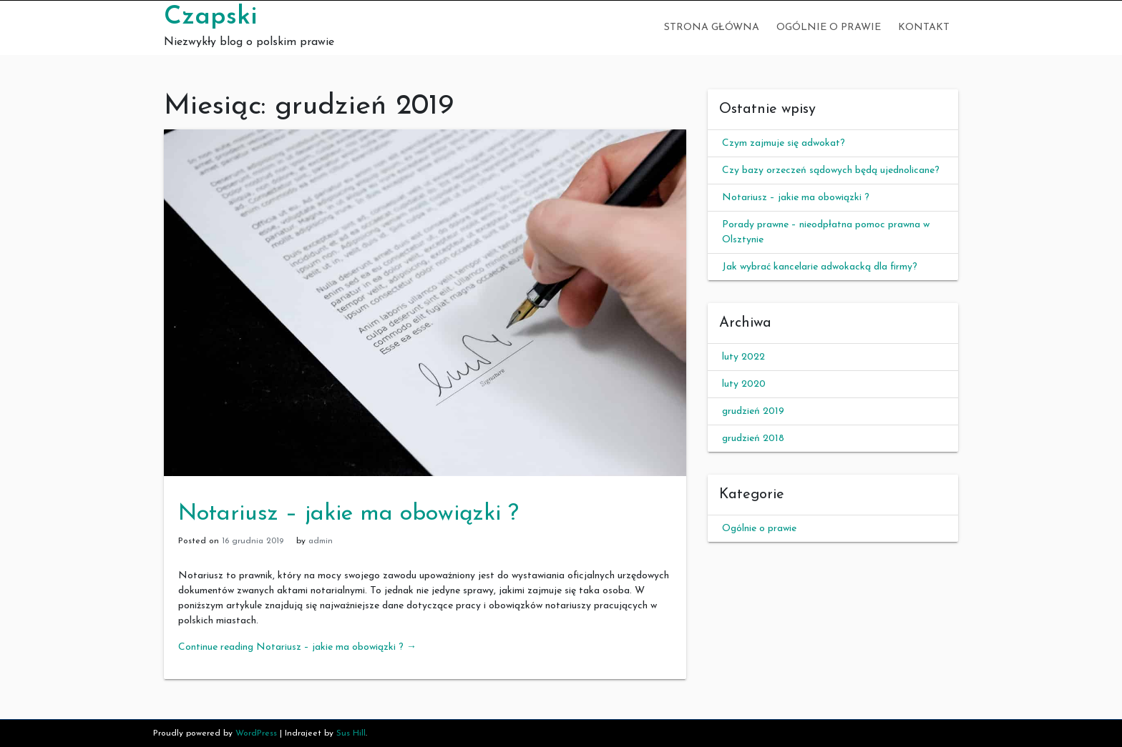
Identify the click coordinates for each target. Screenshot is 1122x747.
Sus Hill (351, 733)
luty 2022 (743, 357)
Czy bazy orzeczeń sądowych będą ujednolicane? (831, 170)
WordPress (256, 733)
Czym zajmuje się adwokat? (783, 143)
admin (320, 541)
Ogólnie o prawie (828, 27)
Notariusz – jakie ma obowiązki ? (348, 514)
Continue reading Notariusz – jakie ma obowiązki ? (297, 647)
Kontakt (924, 27)
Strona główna (711, 27)
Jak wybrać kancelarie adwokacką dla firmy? (819, 267)
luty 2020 (744, 384)
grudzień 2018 (753, 438)
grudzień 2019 (753, 411)
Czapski (210, 17)
